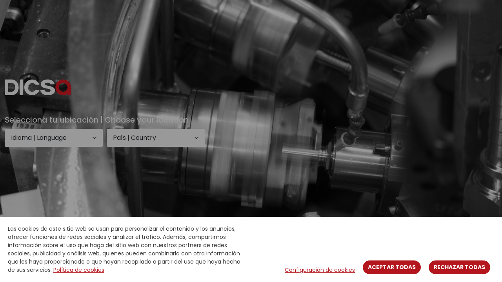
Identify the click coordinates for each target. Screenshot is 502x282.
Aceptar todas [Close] (392, 267)
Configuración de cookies (320, 270)
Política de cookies (78, 270)
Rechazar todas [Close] (459, 267)
